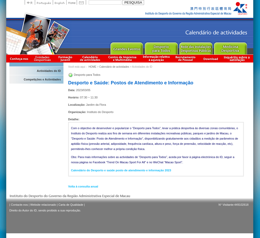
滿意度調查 (237, 58)
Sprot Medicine (230, 47)
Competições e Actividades (42, 79)
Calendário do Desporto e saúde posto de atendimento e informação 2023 (121, 170)
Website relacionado (43, 204)
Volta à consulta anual (83, 186)
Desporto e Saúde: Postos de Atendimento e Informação (130, 82)
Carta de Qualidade (70, 204)
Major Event (126, 47)
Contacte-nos (19, 204)
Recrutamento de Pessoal (185, 58)
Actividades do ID (49, 70)
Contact (81, 2)
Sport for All (161, 47)
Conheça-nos (19, 58)
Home (71, 2)
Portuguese (44, 2)
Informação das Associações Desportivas (43, 58)
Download (211, 58)
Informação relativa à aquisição (156, 58)
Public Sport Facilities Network (195, 47)
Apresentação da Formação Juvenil (65, 58)
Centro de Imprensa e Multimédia (122, 58)
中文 (30, 2)
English (59, 2)
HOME (92, 66)
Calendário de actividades (90, 58)
